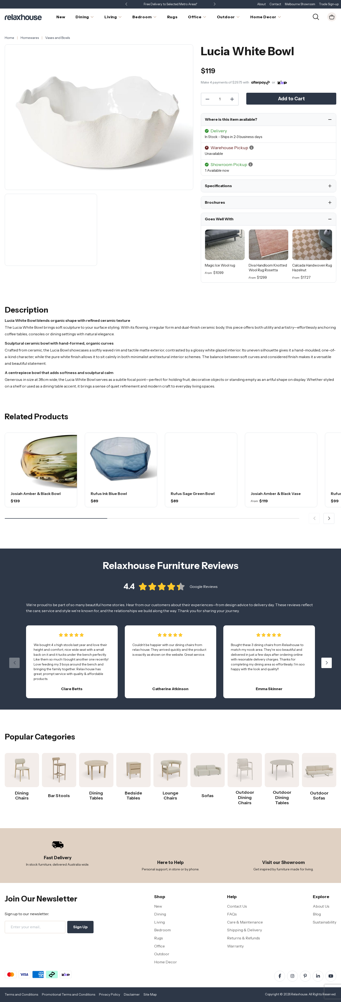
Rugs (158, 938)
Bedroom (162, 930)
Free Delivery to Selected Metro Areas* (170, 4)
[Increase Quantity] (232, 99)
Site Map (150, 994)
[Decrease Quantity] (207, 99)
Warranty (235, 946)
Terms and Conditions (21, 994)
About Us (321, 906)
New (158, 906)
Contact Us (237, 906)
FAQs (232, 914)
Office (159, 946)
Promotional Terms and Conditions (68, 994)
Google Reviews (204, 594)
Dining (160, 914)
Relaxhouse (299, 994)
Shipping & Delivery (244, 930)
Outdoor (161, 953)
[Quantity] (219, 99)
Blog (317, 914)
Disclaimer (132, 994)
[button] (214, 4)
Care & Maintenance (245, 922)
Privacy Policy (109, 994)
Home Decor (165, 962)
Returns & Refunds (243, 938)
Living (159, 922)
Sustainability (324, 922)
